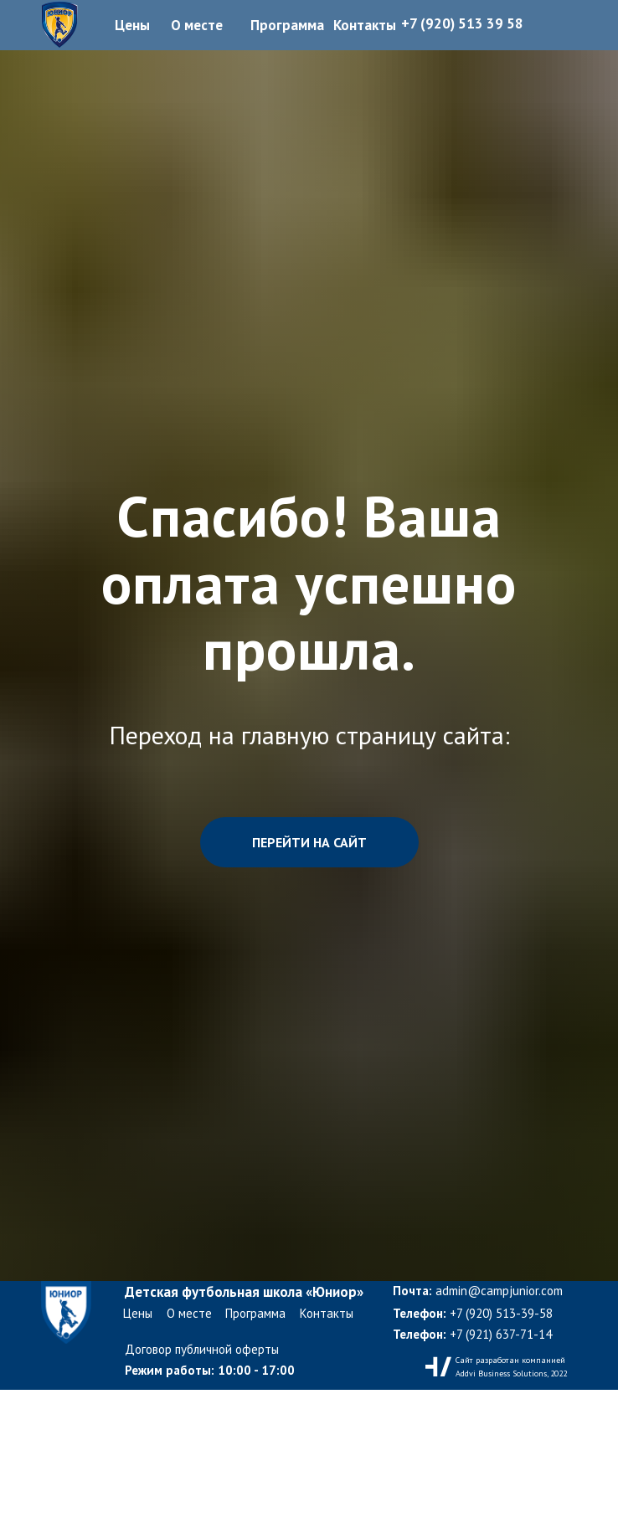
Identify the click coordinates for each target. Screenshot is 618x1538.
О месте (189, 1313)
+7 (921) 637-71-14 (472, 1334)
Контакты (326, 1313)
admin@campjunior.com (478, 1291)
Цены (137, 1313)
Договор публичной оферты (202, 1349)
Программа (255, 1313)
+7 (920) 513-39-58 (473, 1313)
